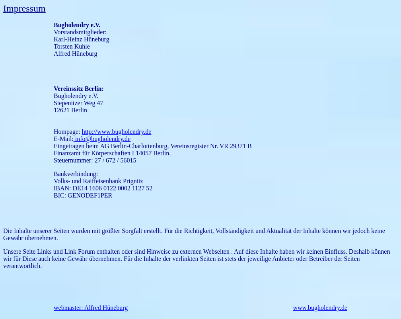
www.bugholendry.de (320, 307)
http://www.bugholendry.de (117, 131)
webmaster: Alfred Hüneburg (91, 307)
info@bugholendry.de (102, 138)
